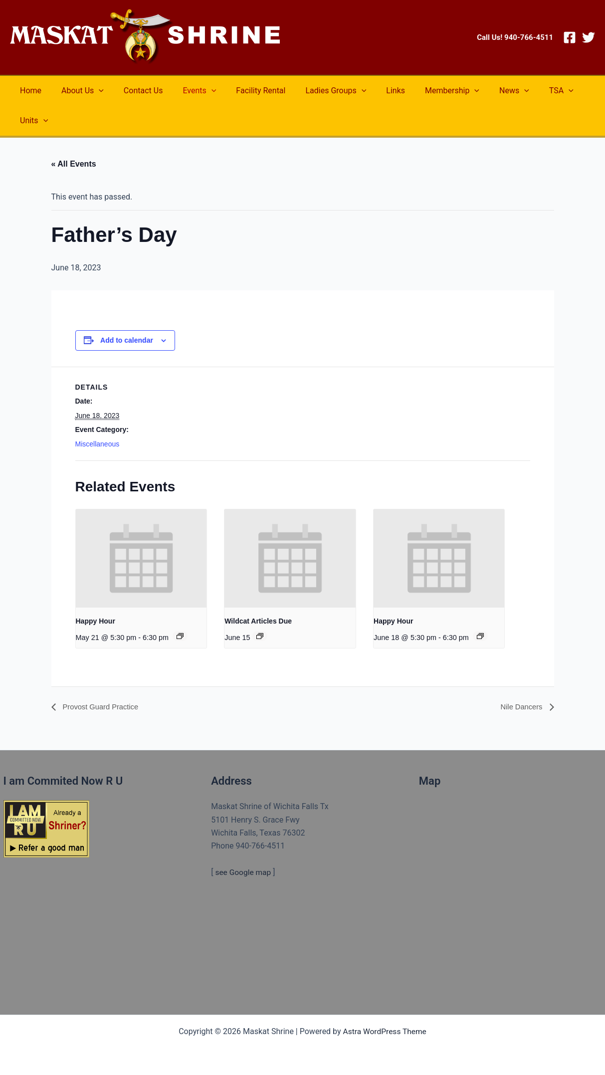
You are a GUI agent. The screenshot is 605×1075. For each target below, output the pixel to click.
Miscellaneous (97, 444)
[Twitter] (588, 37)
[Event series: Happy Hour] (180, 636)
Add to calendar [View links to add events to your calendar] (126, 340)
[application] (93, 91)
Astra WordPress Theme (384, 1031)
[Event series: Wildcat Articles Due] (259, 636)
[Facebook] (569, 37)
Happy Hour (95, 621)
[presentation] (141, 558)
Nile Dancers (520, 707)
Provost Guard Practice (103, 707)
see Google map (243, 872)
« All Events (73, 164)
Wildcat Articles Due (258, 621)
